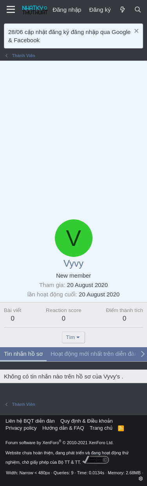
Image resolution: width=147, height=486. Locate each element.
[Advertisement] (73, 138)
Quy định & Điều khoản (86, 421)
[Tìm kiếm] (137, 9)
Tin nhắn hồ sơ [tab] (23, 353)
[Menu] (11, 10)
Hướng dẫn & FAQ (63, 428)
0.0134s (96, 472)
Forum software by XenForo (59, 442)
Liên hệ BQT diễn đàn (30, 421)
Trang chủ (101, 428)
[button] (141, 478)
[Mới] (122, 9)
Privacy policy (20, 428)
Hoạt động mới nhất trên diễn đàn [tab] (94, 353)
